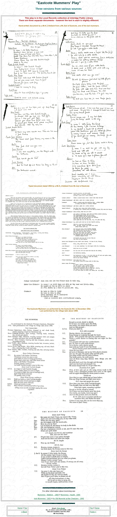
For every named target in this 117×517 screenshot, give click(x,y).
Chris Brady (61, 508)
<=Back (24, 512)
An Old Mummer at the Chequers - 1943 (68, 499)
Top (25, 508)
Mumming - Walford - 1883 (48, 495)
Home (20, 508)
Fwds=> (93, 512)
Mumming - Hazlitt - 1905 (70, 495)
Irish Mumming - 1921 (42, 499)
